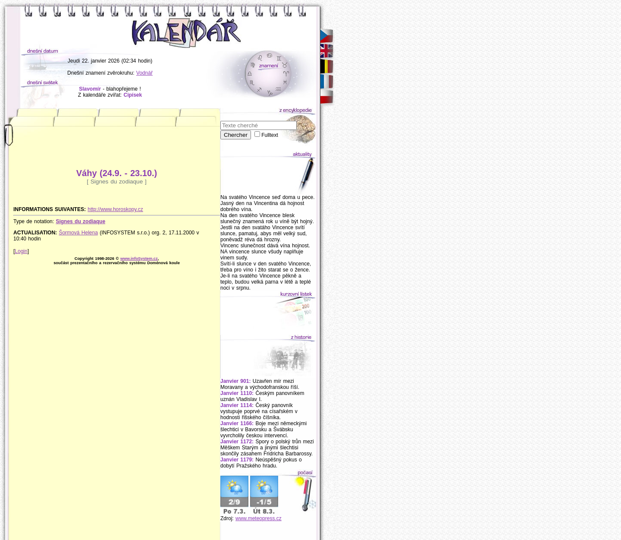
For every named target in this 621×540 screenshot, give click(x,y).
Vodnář (144, 73)
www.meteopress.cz (258, 518)
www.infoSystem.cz (139, 258)
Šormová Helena (78, 233)
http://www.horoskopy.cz (115, 209)
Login (21, 251)
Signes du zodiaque (80, 221)
